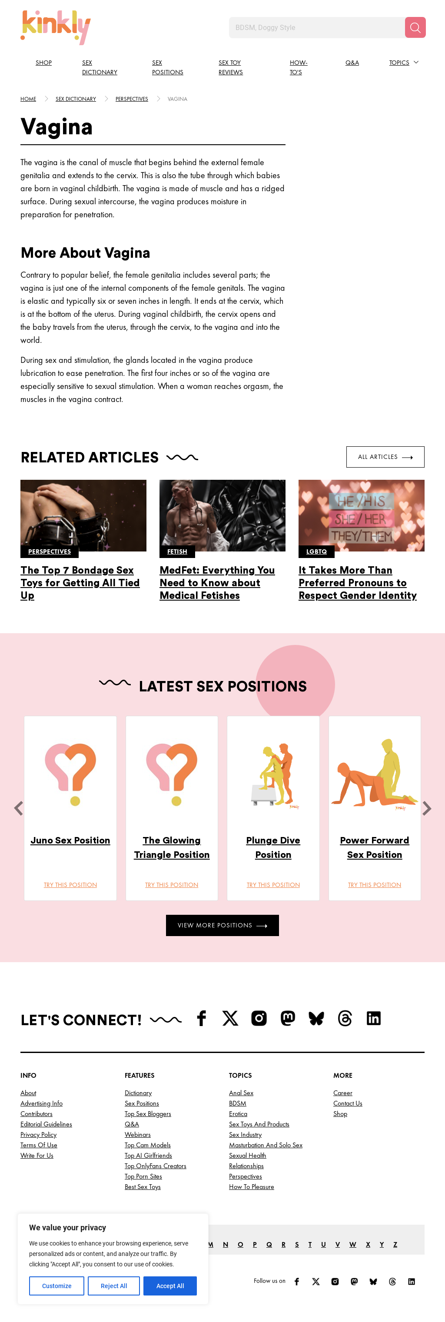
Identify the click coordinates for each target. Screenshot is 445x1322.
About (28, 1092)
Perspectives (132, 99)
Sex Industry (245, 1134)
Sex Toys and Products (259, 1124)
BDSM (237, 1103)
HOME (28, 99)
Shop (44, 62)
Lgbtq (316, 551)
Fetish (177, 551)
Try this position (70, 884)
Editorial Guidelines (46, 1124)
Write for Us (36, 1155)
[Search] (415, 27)
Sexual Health (247, 1155)
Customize (57, 1285)
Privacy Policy (38, 1134)
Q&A (352, 62)
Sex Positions (167, 67)
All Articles (385, 456)
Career (342, 1092)
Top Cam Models (148, 1144)
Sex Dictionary (99, 67)
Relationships (246, 1165)
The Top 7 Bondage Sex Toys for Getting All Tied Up (80, 583)
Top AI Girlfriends (148, 1155)
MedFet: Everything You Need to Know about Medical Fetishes (217, 583)
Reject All (114, 1285)
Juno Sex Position (70, 840)
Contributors (36, 1113)
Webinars (138, 1134)
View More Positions (222, 925)
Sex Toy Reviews (231, 67)
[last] (18, 808)
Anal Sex (241, 1092)
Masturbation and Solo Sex (265, 1144)
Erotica (238, 1113)
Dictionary (138, 1092)
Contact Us (347, 1103)
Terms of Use (38, 1144)
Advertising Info (41, 1103)
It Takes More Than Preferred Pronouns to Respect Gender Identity (358, 583)
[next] (427, 808)
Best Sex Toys (143, 1186)
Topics (399, 62)
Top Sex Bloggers (148, 1113)
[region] (113, 1259)
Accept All (170, 1285)
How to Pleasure (251, 1186)
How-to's (299, 67)
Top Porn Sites (143, 1176)
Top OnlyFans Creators (155, 1165)
